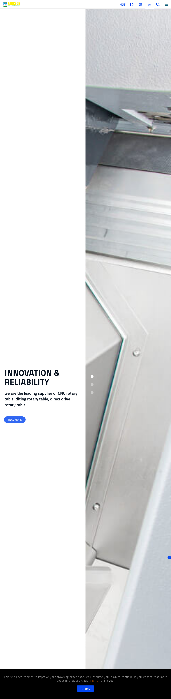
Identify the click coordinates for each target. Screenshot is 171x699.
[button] (92, 376)
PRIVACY (95, 680)
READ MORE (14, 420)
